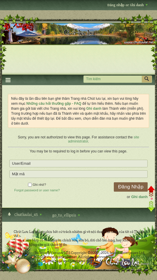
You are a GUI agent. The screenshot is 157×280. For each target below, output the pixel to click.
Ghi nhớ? (37, 184)
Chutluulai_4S (27, 214)
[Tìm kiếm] (112, 79)
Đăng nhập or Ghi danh (127, 5)
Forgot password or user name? (37, 190)
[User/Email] (78, 163)
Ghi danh (139, 197)
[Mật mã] (78, 174)
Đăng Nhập (131, 187)
